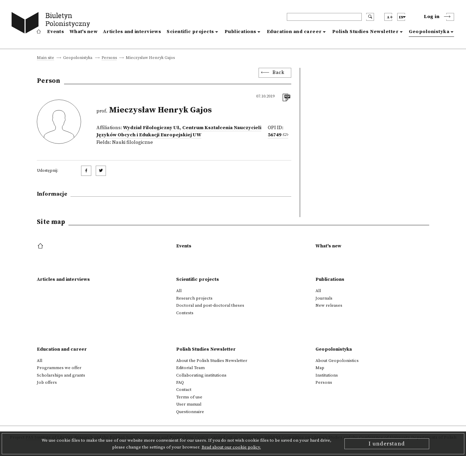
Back (278, 73)
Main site (45, 58)
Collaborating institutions (201, 375)
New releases (328, 305)
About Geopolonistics (337, 360)
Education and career (294, 32)
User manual (188, 404)
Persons (109, 58)
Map (319, 367)
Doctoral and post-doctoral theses (210, 305)
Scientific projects (190, 32)
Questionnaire (190, 411)
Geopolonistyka (429, 32)
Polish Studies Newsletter (365, 32)
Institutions (326, 375)
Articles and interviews (132, 32)
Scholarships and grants (61, 375)
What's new (83, 32)
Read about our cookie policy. (231, 447)
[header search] (324, 17)
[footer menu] (41, 246)
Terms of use (189, 397)
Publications (240, 32)
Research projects (194, 298)
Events (55, 32)
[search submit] (370, 17)
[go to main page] (52, 24)
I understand (387, 443)
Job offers (47, 382)
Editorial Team (190, 367)
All (179, 290)
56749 (274, 135)
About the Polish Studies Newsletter (211, 360)
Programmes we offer (59, 367)
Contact (183, 389)
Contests (184, 313)
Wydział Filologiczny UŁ (151, 128)
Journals (323, 298)
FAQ (180, 382)
